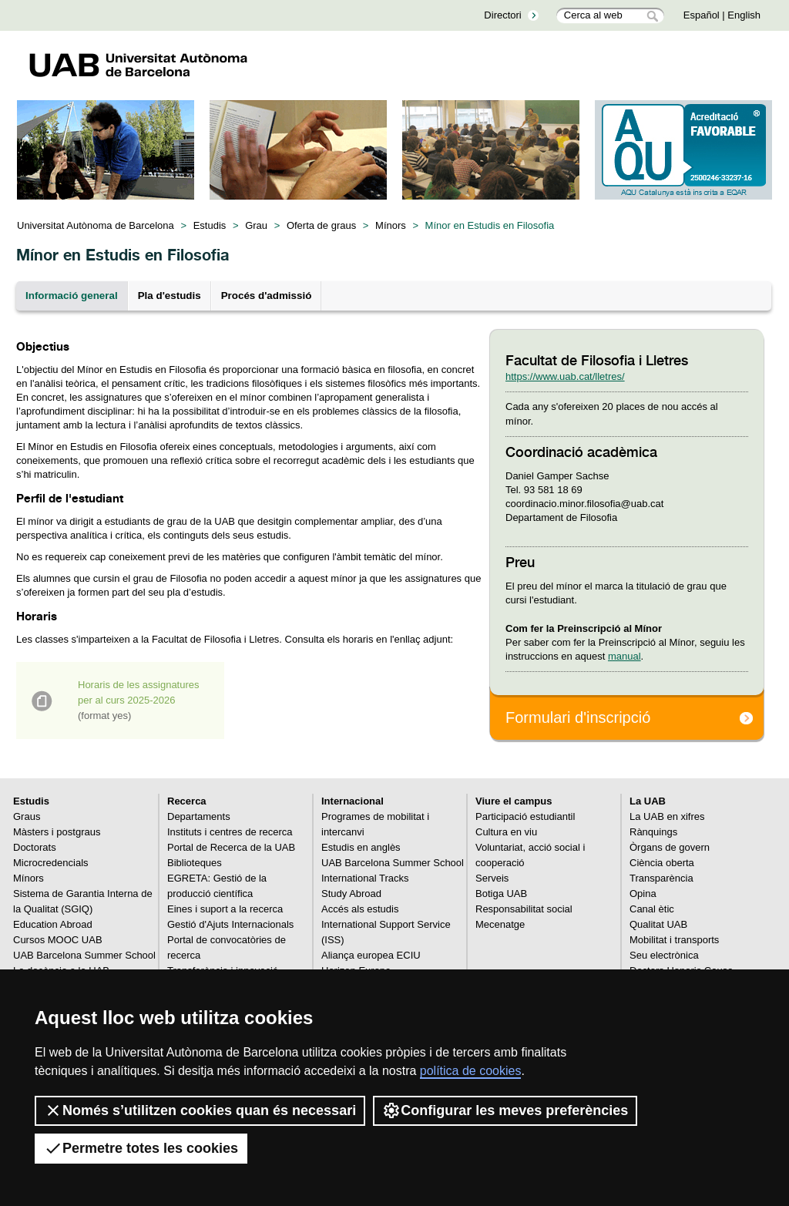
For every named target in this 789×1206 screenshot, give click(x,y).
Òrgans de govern (670, 847)
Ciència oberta (662, 862)
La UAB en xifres (667, 816)
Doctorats (34, 847)
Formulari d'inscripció (577, 717)
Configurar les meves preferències (505, 1110)
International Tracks (364, 878)
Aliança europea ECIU (371, 955)
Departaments (198, 816)
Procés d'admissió (266, 295)
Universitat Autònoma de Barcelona (95, 225)
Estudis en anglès (361, 847)
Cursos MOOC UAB (57, 940)
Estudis (210, 225)
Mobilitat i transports (674, 940)
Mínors (390, 225)
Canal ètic (652, 909)
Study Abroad (351, 893)
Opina (643, 893)
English (743, 15)
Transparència (661, 878)
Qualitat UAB (658, 924)
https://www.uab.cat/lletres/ (565, 376)
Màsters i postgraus (56, 832)
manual (624, 656)
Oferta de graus (321, 225)
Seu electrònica (664, 955)
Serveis (492, 878)
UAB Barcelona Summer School (84, 955)
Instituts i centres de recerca (230, 832)
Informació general (71, 295)
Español (701, 15)
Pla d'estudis (169, 295)
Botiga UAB (501, 893)
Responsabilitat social (523, 909)
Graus (26, 816)
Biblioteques (194, 862)
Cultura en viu (506, 832)
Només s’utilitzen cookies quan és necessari (200, 1110)
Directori (502, 15)
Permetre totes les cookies (141, 1148)
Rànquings (653, 832)
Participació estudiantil (525, 816)
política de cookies (471, 1070)
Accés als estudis (359, 909)
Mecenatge (500, 924)
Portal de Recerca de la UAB (231, 847)
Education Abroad (52, 924)
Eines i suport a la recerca (225, 909)
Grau (256, 225)
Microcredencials (51, 862)
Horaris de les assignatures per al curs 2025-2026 (139, 700)
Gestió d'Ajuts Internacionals (230, 924)
